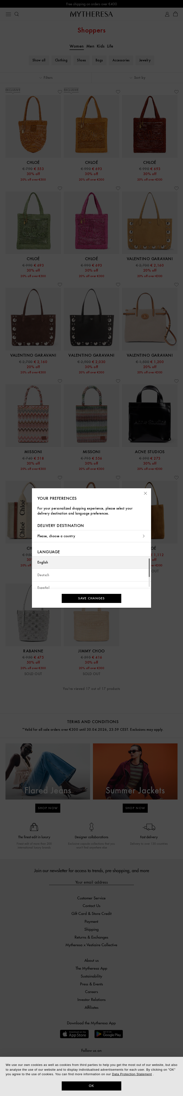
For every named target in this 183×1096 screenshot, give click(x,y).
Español (43, 588)
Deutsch (43, 575)
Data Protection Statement (132, 1074)
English (42, 562)
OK (91, 1086)
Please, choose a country (91, 536)
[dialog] (91, 1076)
